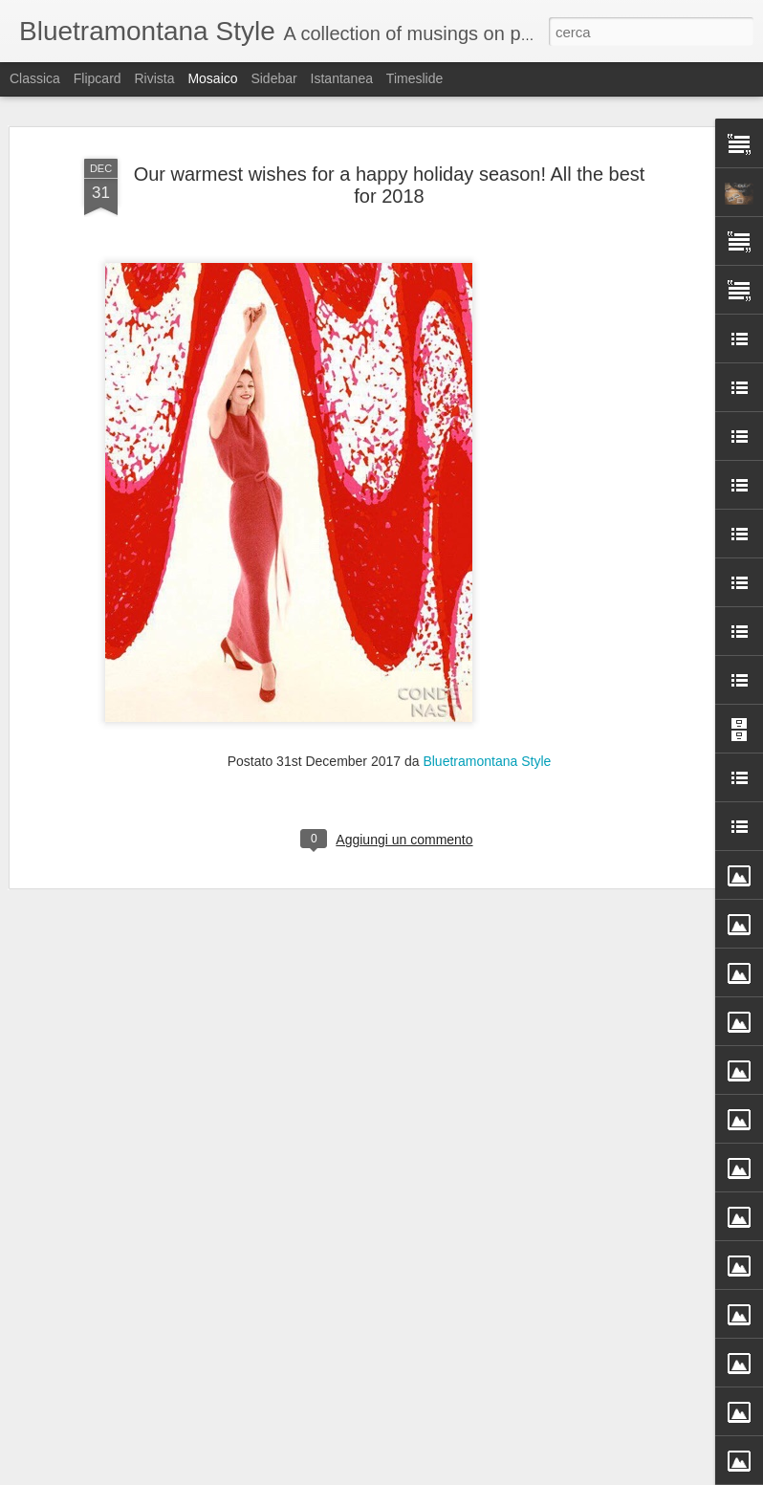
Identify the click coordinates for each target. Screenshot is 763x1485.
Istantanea (342, 78)
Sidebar (273, 78)
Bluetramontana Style (487, 649)
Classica (35, 78)
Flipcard (97, 78)
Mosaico (212, 78)
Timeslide (414, 78)
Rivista (154, 78)
